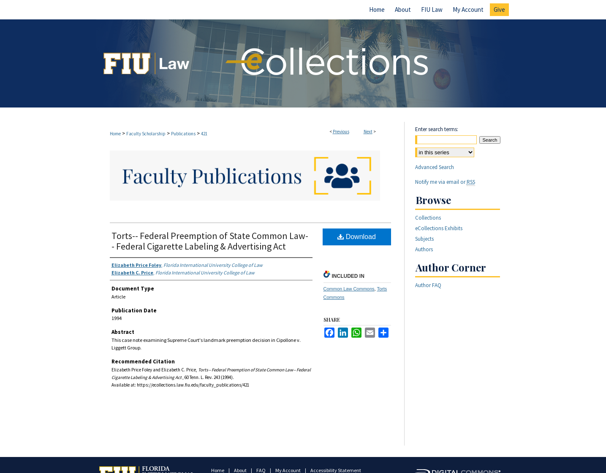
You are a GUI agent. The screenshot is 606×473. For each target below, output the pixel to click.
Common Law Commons (349, 288)
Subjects (424, 238)
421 (204, 134)
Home (115, 134)
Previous (341, 131)
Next (368, 131)
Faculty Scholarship (146, 134)
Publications (183, 134)
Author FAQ (428, 285)
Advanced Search (434, 167)
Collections (428, 217)
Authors (424, 249)
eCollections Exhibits (438, 228)
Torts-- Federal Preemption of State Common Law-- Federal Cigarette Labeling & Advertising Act (209, 241)
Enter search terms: (436, 129)
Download (356, 236)
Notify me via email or (445, 181)
